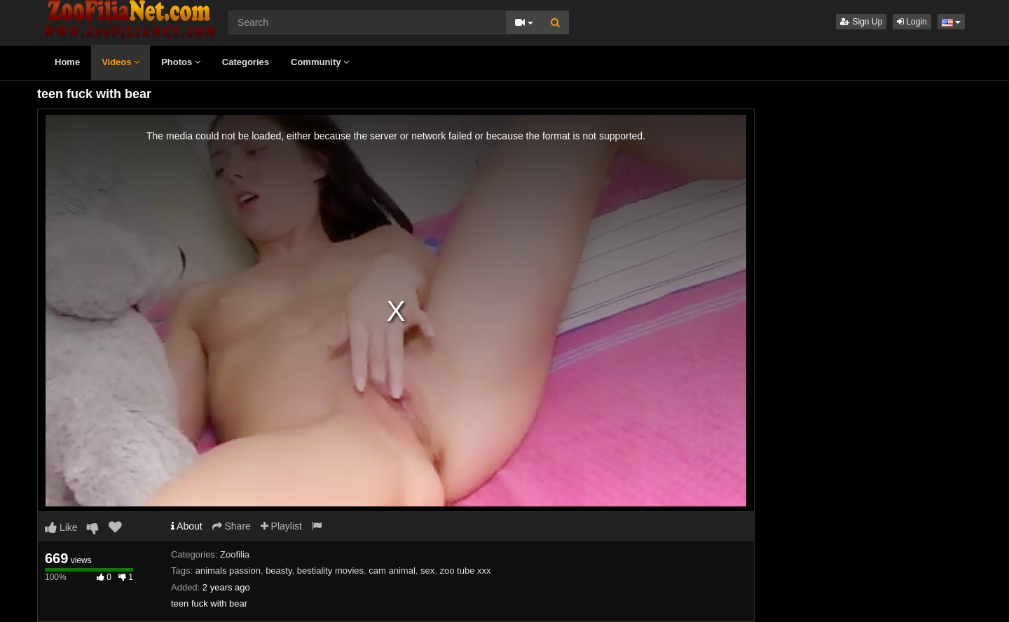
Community (320, 62)
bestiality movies (330, 570)
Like (61, 527)
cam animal (392, 570)
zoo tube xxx (465, 570)
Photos (180, 62)
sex (427, 570)
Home (67, 62)
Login (912, 22)
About (187, 526)
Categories (245, 62)
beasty (278, 570)
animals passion (228, 570)
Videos (120, 62)
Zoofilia (234, 554)
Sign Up (861, 22)
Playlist (281, 526)
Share (231, 526)
